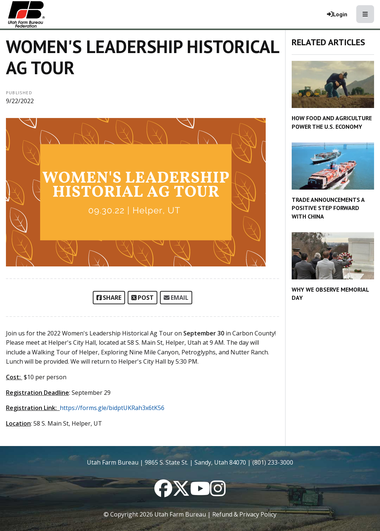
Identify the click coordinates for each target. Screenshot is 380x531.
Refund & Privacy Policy (244, 514)
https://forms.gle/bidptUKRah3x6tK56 (112, 408)
